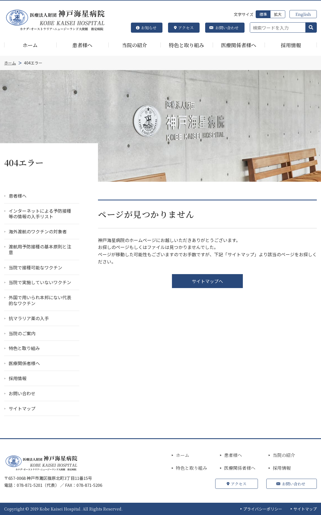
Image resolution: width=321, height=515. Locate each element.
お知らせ (149, 27)
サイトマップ (305, 509)
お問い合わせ (227, 27)
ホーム (182, 455)
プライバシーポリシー (262, 509)
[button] (311, 27)
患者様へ (233, 455)
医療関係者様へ (239, 468)
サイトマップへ (207, 281)
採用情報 (282, 468)
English (303, 14)
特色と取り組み (191, 468)
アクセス (186, 27)
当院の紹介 (284, 455)
